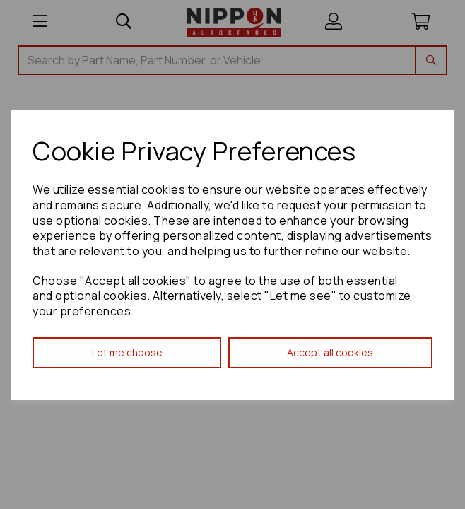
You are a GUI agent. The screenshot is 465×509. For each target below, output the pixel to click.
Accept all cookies (330, 352)
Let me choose (127, 352)
